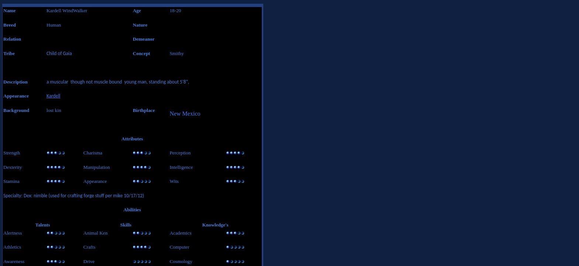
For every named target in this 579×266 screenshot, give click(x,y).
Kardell (53, 96)
